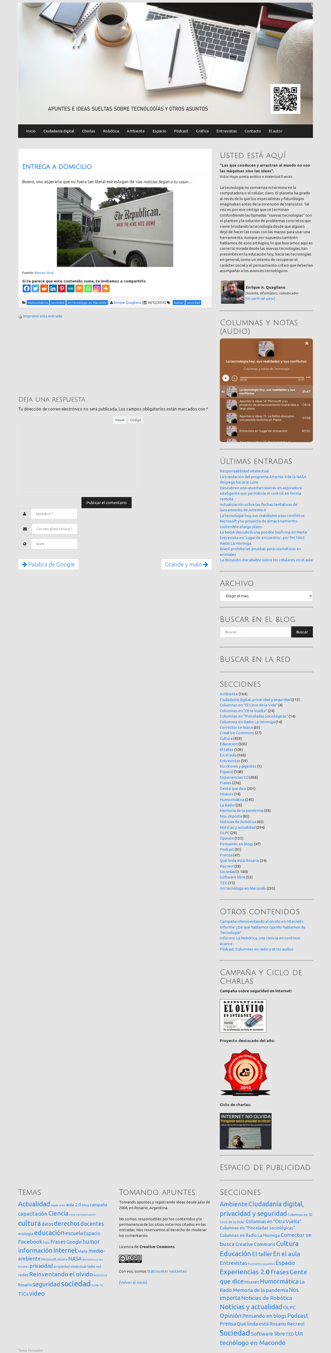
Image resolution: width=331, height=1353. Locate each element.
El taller (227, 749)
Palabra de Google (48, 564)
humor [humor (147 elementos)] (91, 1241)
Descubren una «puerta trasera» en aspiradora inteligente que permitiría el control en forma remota (261, 493)
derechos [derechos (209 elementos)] (67, 1223)
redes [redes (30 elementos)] (23, 1275)
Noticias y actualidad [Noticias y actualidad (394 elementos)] (251, 1307)
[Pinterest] (62, 288)
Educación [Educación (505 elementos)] (235, 1253)
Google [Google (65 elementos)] (74, 1241)
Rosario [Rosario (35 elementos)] (25, 1285)
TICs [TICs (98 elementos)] (23, 1294)
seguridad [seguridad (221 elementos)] (46, 1284)
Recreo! (227, 866)
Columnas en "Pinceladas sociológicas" (254, 716)
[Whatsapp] (88, 288)
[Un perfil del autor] (260, 298)
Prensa (226, 855)
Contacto (253, 131)
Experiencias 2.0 (234, 777)
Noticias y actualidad (237, 827)
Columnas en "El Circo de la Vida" (248, 705)
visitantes (178, 1271)
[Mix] (79, 288)
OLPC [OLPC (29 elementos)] (289, 1307)
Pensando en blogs (236, 844)
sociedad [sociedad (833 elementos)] (76, 1283)
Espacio (159, 131)
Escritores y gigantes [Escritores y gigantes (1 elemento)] (261, 1263)
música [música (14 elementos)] (62, 1259)
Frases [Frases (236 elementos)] (279, 1272)
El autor (275, 131)
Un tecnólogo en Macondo (243, 888)
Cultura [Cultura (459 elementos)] (287, 1243)
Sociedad (228, 871)
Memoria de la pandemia (242, 810)
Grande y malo (186, 564)
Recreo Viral (44, 273)
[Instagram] (97, 288)
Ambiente (136, 131)
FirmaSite (35, 1350)
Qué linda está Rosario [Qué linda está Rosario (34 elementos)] (261, 1324)
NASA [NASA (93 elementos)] (75, 1259)
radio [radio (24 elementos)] (91, 1266)
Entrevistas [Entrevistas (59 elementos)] (233, 1263)
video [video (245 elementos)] (37, 1293)
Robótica (111, 131)
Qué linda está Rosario (239, 860)
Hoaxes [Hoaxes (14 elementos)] (252, 1282)
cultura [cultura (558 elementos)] (29, 1223)
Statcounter (157, 1271)
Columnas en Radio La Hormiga (247, 722)
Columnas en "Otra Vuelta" (243, 711)
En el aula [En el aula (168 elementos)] (286, 1253)
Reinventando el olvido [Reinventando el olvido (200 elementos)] (61, 1274)
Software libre (232, 877)
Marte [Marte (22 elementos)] (83, 1251)
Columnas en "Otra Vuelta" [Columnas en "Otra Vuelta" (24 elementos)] (273, 1221)
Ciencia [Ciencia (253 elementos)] (58, 1213)
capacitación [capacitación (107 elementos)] (33, 1214)
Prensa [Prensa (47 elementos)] (228, 1324)
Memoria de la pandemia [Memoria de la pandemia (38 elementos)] (260, 1290)
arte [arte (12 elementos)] (62, 1205)
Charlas (88, 131)
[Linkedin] (53, 288)
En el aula (228, 755)
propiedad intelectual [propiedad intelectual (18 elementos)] (70, 1266)
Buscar (302, 632)
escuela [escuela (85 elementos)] (74, 1233)
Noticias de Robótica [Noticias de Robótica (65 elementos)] (266, 1298)
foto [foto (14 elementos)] (46, 1242)
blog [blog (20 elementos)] (85, 1205)
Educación (229, 744)
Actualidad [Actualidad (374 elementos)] (34, 1204)
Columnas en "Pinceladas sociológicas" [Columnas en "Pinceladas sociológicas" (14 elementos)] (257, 1228)
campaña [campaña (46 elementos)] (98, 1204)
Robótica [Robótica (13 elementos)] (100, 1275)
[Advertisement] (57, 356)
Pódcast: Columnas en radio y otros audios (257, 949)
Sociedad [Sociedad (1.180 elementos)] (235, 1333)
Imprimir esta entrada (42, 316)
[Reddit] (44, 288)
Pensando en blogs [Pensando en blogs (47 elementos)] (264, 1316)
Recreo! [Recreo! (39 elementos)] (296, 1324)
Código (135, 420)
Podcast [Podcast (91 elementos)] (297, 1316)
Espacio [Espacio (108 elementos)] (285, 1262)
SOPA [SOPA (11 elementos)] (95, 1285)
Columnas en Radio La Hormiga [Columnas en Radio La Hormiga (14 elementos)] (250, 1235)
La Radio (227, 805)
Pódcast (181, 131)
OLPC (225, 833)
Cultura (226, 738)
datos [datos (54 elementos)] (47, 1224)
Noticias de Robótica (238, 821)
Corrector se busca (236, 727)
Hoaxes (226, 794)
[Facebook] (27, 288)
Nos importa (231, 816)
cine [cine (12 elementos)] (72, 1214)
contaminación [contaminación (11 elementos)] (86, 1214)
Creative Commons (237, 733)
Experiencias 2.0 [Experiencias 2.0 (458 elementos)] (245, 1272)
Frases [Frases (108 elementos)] (58, 1242)
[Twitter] (35, 288)
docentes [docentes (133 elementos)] (92, 1224)
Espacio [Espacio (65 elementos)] (92, 1233)
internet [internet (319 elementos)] (65, 1250)
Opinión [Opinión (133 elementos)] (231, 1315)
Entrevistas (226, 131)
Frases (225, 783)
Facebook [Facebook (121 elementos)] (30, 1241)
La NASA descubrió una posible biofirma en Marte (263, 532)
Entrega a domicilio (57, 167)
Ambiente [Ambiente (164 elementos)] (234, 1204)
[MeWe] (70, 288)
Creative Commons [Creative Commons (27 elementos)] (255, 1244)
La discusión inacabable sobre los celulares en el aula (266, 560)
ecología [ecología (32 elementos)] (25, 1233)
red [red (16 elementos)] (98, 1266)
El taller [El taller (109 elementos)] (262, 1254)
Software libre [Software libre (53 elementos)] (268, 1334)
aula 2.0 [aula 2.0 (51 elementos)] (73, 1204)
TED (224, 883)
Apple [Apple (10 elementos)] (54, 1205)
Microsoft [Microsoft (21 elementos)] (49, 1259)
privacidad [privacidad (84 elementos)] (41, 1266)
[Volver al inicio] (133, 1282)
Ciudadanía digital (58, 131)
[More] (106, 288)
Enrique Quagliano (127, 302)
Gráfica (202, 131)
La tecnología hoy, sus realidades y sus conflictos (262, 515)
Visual (119, 420)
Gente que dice (233, 788)
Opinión (227, 838)
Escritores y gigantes (238, 766)
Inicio (31, 131)
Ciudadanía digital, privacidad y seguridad (255, 699)
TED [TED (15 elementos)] (290, 1333)
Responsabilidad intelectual (244, 471)
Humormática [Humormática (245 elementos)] (279, 1281)
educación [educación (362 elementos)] (49, 1232)
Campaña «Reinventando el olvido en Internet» (261, 921)
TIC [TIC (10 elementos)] (101, 1285)
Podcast (227, 849)
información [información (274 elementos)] (35, 1250)
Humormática (232, 799)
